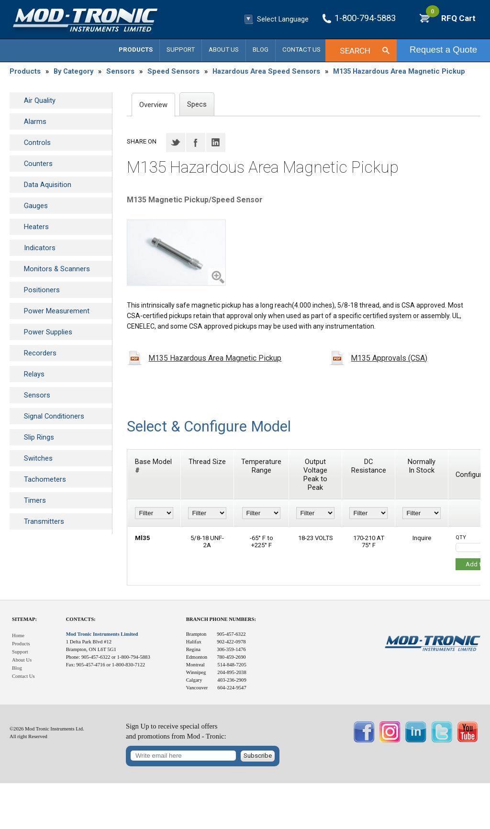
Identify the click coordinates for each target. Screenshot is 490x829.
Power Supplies (48, 332)
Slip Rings (39, 437)
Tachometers (45, 479)
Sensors (120, 71)
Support (181, 49)
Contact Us (301, 49)
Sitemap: (24, 619)
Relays (34, 374)
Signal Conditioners (54, 416)
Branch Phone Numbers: (221, 619)
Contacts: (81, 619)
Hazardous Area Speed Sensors (266, 71)
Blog (260, 49)
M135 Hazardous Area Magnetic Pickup (399, 71)
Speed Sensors (173, 71)
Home (18, 635)
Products (136, 49)
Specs (197, 104)
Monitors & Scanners (57, 269)
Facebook (195, 142)
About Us (224, 49)
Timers (35, 500)
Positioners (42, 290)
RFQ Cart (451, 18)
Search (355, 50)
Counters (38, 163)
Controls (37, 142)
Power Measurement (56, 311)
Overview (153, 104)
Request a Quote (443, 49)
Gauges (36, 205)
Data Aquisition (47, 184)
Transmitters (44, 521)
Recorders (40, 353)
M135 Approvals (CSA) (389, 358)
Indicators (40, 247)
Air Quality (40, 100)
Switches (38, 458)
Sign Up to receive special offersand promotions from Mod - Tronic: (176, 731)
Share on (141, 141)
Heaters (36, 226)
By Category (73, 71)
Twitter (175, 142)
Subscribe (258, 755)
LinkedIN (215, 142)
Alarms (35, 121)
